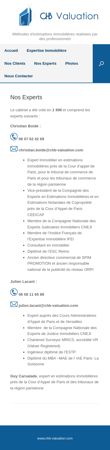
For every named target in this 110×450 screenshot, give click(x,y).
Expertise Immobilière (46, 50)
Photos (71, 63)
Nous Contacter (18, 76)
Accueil (11, 50)
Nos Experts (45, 63)
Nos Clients (15, 63)
